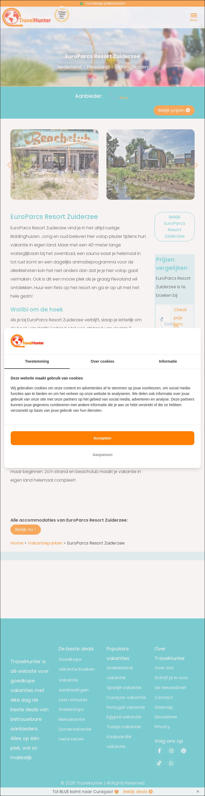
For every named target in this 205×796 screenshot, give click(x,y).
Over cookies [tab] (102, 361)
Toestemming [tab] (37, 361)
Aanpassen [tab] (103, 455)
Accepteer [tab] (102, 438)
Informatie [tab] (168, 361)
